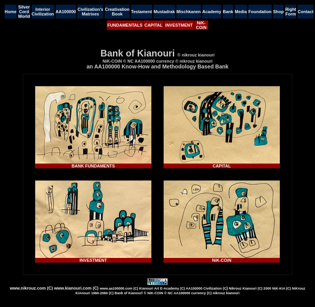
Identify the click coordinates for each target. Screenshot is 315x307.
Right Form (290, 11)
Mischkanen (188, 11)
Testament (141, 11)
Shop (278, 11)
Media (241, 11)
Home (11, 11)
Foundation (260, 11)
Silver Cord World (24, 12)
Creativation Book (117, 11)
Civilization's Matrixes (90, 11)
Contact (305, 11)
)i (190, 290)
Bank (228, 11)
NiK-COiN (201, 25)
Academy (211, 11)
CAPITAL (153, 25)
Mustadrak (164, 11)
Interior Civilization (43, 11)
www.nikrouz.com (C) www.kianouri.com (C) (54, 288)
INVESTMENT (179, 25)
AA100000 (66, 11)
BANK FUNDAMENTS (93, 166)
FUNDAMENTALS (124, 25)
